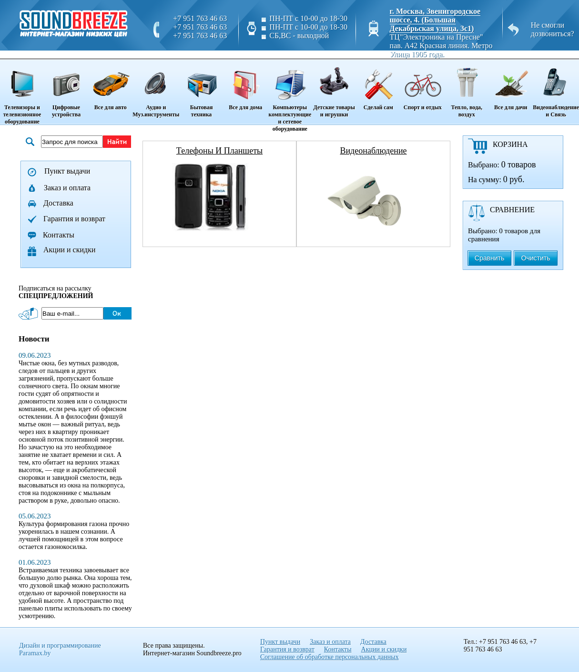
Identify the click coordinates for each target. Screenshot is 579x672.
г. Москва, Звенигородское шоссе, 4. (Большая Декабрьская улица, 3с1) (435, 19)
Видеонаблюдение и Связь (556, 89)
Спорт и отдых (422, 85)
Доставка (58, 203)
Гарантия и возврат (74, 219)
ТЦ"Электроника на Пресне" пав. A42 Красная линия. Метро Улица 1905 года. (441, 45)
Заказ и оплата (67, 188)
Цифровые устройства (66, 89)
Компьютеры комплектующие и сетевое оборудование (290, 96)
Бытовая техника (201, 89)
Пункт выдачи (67, 171)
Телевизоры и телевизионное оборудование (22, 92)
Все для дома (245, 85)
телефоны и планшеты (219, 150)
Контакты (58, 235)
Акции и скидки (69, 250)
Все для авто (110, 85)
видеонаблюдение (373, 150)
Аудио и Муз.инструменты (155, 89)
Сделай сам (378, 85)
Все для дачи (510, 85)
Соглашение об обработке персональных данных (329, 657)
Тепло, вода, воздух (466, 89)
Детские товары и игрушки (334, 89)
